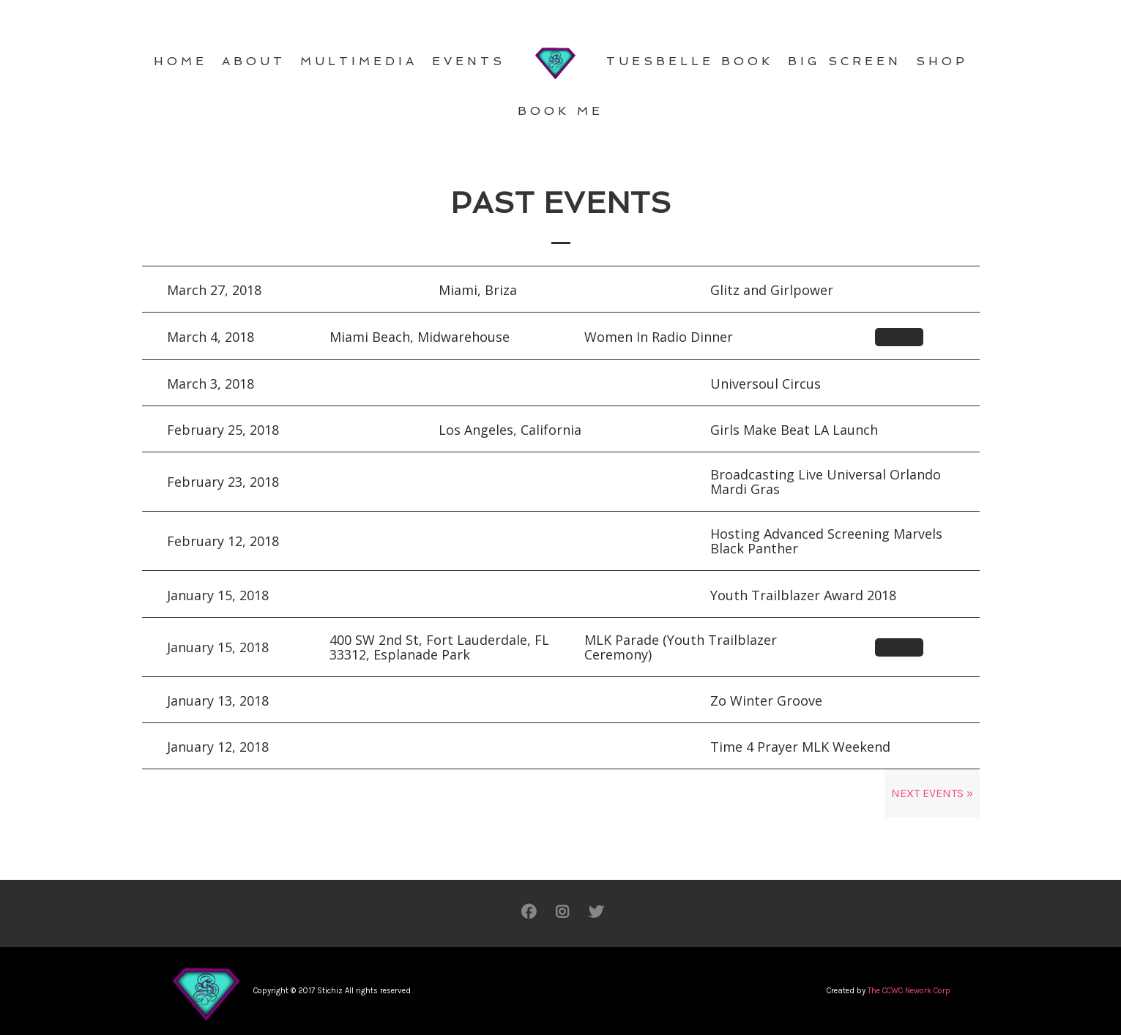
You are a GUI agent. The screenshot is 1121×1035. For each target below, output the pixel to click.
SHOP (942, 61)
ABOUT (254, 61)
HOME (180, 61)
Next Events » (932, 793)
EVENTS (468, 61)
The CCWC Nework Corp (909, 990)
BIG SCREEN (844, 61)
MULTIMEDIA (358, 61)
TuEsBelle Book (689, 61)
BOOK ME (560, 111)
